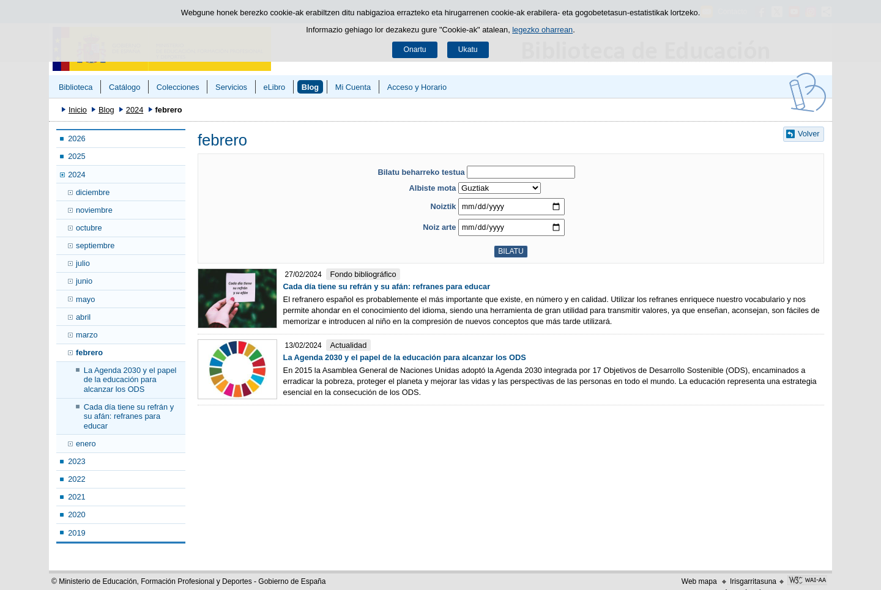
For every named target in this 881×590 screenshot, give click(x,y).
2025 (76, 156)
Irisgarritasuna (753, 581)
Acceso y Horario (417, 87)
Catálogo (124, 87)
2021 (76, 496)
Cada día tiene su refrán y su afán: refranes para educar (129, 416)
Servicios (231, 87)
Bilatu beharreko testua (420, 172)
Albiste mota (432, 188)
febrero (89, 352)
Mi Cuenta (353, 87)
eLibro (275, 87)
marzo (87, 334)
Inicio (78, 109)
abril (83, 317)
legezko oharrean (542, 29)
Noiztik (443, 206)
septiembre (95, 245)
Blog (310, 87)
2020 (76, 514)
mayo (85, 299)
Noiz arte (439, 227)
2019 (76, 532)
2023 (76, 461)
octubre (89, 227)
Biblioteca (76, 87)
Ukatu (468, 49)
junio (84, 281)
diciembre (93, 192)
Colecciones (178, 87)
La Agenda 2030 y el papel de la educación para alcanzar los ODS (130, 380)
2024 (134, 109)
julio (83, 263)
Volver (809, 133)
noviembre (94, 210)
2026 (76, 138)
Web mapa (699, 581)
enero (86, 443)
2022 (76, 479)
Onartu (414, 49)
